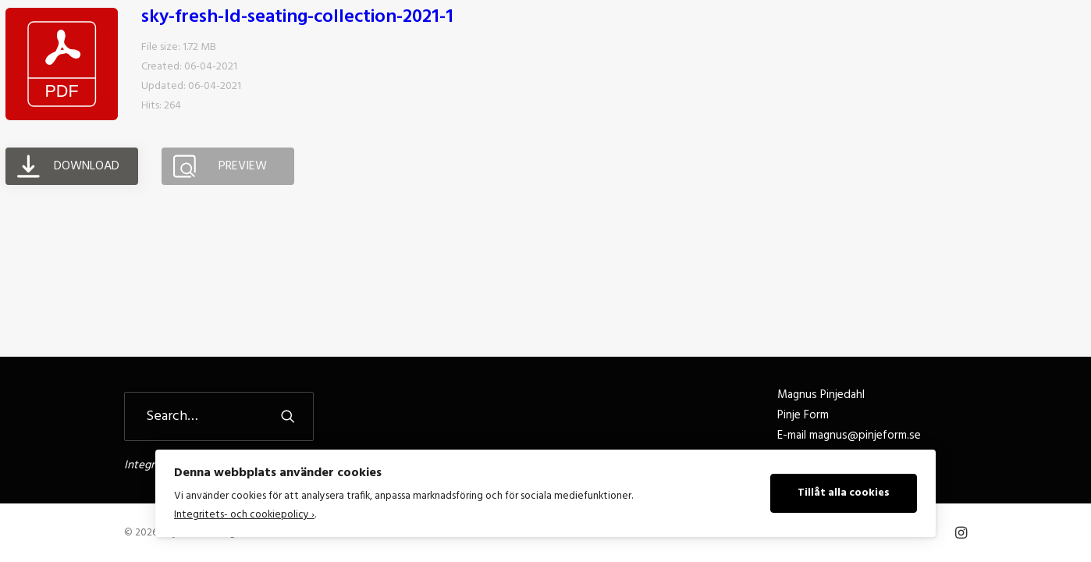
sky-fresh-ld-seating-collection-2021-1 (297, 98)
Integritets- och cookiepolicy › (244, 515)
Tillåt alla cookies (844, 493)
